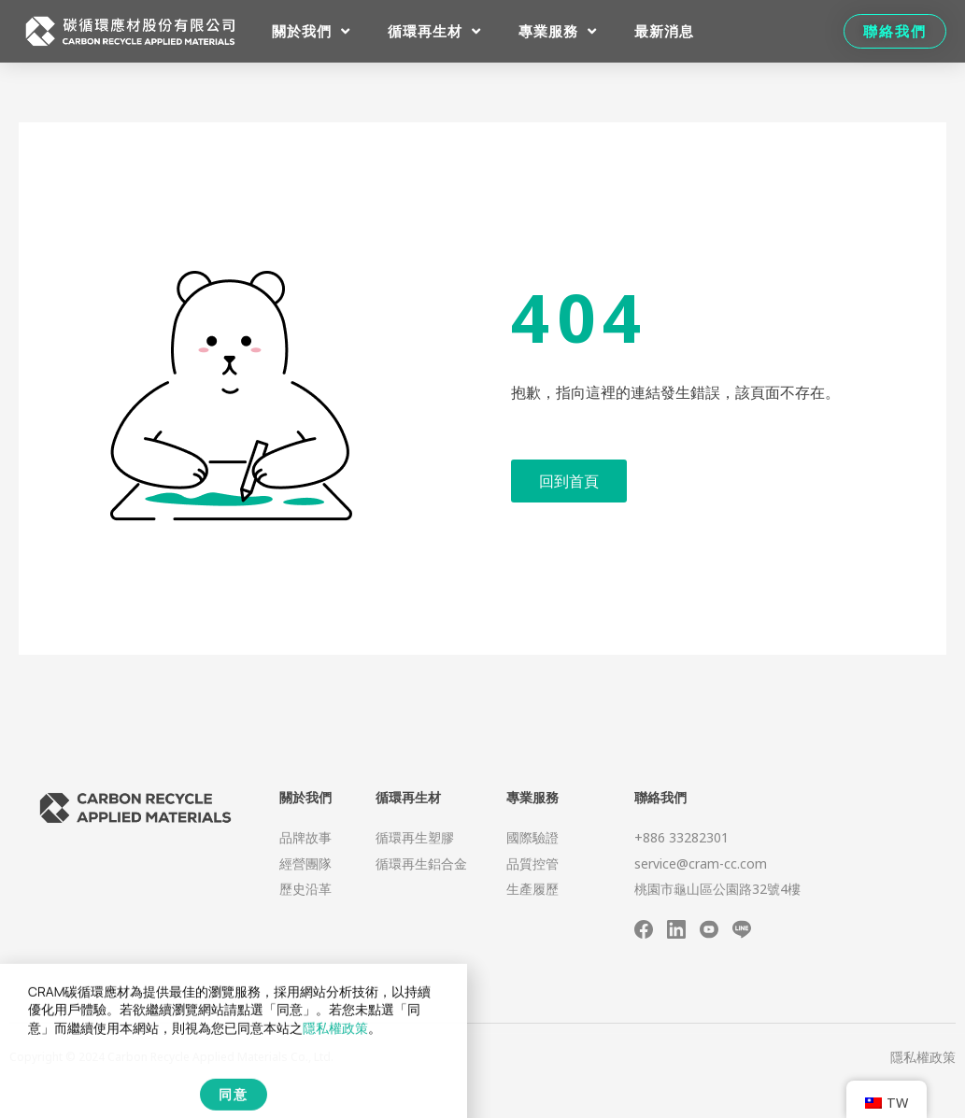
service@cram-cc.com (700, 863)
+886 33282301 (681, 837)
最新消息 (664, 30)
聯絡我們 (660, 797)
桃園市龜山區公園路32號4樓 (717, 889)
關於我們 (311, 31)
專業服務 (557, 31)
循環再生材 (434, 31)
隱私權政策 (923, 1057)
